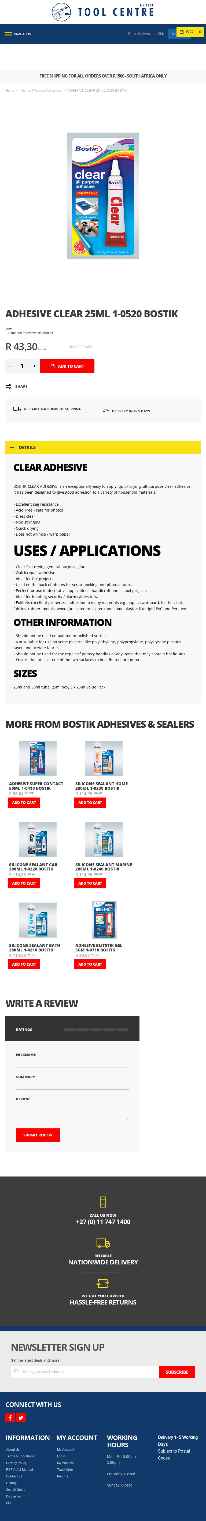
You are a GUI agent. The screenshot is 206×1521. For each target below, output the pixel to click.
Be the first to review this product (29, 307)
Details (27, 422)
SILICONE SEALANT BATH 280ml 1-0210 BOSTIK (34, 922)
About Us (13, 1413)
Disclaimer (13, 1460)
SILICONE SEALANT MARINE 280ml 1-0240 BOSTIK (103, 841)
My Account (65, 1413)
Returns (62, 1440)
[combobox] (147, 34)
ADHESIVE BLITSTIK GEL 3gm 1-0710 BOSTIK (98, 922)
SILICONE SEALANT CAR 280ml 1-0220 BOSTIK (33, 841)
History (11, 1447)
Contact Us (14, 1440)
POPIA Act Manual (19, 1433)
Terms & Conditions (20, 1420)
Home (10, 65)
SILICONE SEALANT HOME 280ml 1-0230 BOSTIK (101, 760)
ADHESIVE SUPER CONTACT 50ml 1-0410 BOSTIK (36, 760)
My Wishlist (65, 1427)
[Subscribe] (177, 1336)
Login (61, 1420)
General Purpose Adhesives (41, 65)
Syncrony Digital (59, 1511)
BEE (9, 1467)
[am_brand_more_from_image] (38, 733)
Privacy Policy (16, 1427)
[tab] (103, 422)
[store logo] (102, 12)
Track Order (65, 1433)
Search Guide (15, 1453)
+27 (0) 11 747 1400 (103, 1185)
